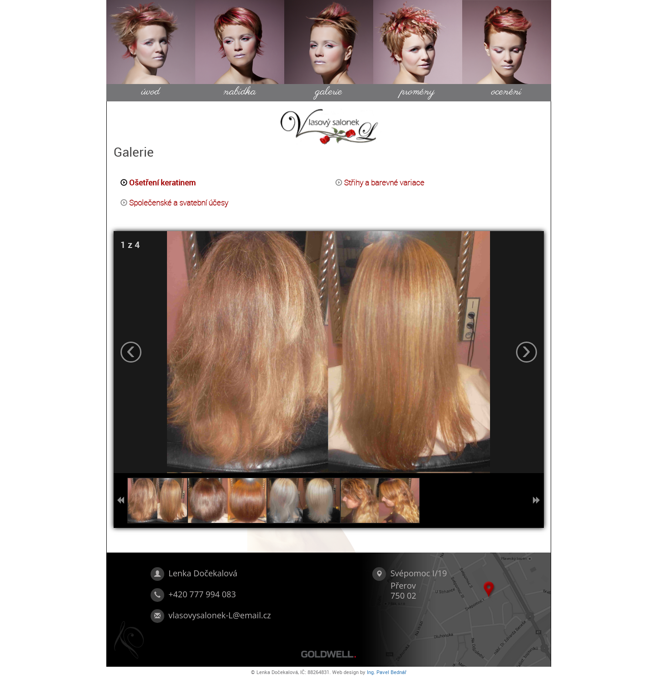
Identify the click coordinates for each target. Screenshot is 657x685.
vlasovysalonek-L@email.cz (219, 615)
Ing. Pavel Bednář (387, 672)
